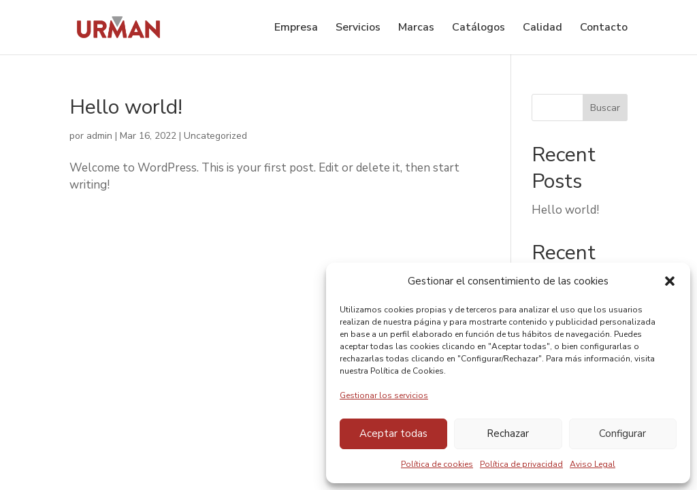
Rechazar (508, 433)
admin (99, 135)
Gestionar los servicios (384, 395)
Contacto (604, 28)
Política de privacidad (521, 464)
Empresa (296, 28)
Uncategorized (215, 135)
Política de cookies (437, 464)
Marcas (416, 28)
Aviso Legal (592, 464)
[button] (670, 281)
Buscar (605, 107)
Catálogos (478, 28)
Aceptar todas (393, 433)
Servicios (358, 28)
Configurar (622, 433)
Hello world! (125, 107)
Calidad (542, 28)
